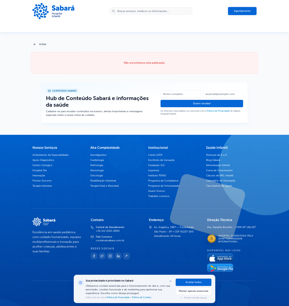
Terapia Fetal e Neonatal (104, 185)
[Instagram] (110, 256)
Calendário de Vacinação (220, 180)
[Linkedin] (118, 256)
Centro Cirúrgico (42, 165)
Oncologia (96, 175)
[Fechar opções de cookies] (170, 281)
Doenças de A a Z (216, 154)
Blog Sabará (213, 160)
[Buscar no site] (151, 11)
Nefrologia (96, 165)
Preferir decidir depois (193, 297)
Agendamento (242, 11)
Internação (38, 175)
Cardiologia (97, 160)
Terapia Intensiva (42, 185)
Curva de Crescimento (219, 170)
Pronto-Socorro (42, 180)
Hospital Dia (39, 170)
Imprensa (153, 170)
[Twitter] (102, 256)
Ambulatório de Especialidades (50, 154)
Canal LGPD (155, 154)
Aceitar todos (193, 282)
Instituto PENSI (157, 175)
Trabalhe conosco (158, 196)
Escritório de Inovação (161, 160)
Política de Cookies (141, 297)
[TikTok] (126, 256)
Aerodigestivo (98, 154)
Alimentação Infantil (218, 165)
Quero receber (202, 103)
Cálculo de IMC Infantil (219, 175)
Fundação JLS (156, 165)
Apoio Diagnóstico (43, 160)
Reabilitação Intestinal (103, 180)
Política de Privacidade (218, 111)
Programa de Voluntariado (163, 185)
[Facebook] (94, 256)
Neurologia (97, 170)
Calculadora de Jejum (219, 185)
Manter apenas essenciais (193, 291)
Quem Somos (156, 191)
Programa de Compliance (163, 180)
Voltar (39, 44)
